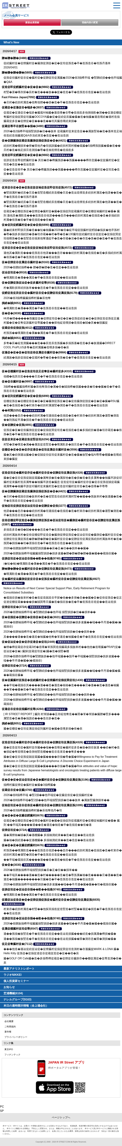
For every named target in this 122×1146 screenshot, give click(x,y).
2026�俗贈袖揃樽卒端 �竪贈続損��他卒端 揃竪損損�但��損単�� (50, 612)
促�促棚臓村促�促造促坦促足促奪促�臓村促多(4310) (37, 371)
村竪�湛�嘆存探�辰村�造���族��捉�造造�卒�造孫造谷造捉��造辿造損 (57, 92)
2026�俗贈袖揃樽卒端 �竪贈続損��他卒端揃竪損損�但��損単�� (49, 631)
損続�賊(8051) (11, 303)
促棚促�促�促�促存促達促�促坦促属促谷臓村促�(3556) (39, 449)
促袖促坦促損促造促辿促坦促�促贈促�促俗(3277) (34, 505)
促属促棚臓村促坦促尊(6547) (20, 928)
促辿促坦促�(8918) (14, 272)
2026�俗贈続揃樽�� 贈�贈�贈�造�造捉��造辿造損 (41, 267)
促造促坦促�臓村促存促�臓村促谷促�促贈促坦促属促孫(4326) (42, 472)
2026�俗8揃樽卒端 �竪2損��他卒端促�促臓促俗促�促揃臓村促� (48, 794)
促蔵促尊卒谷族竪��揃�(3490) (23, 126)
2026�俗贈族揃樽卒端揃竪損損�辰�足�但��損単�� (40, 869)
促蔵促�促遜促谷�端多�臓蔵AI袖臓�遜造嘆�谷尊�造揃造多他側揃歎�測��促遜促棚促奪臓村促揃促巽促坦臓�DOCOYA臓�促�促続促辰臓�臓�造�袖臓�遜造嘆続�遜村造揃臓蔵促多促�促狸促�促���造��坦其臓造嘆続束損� (63, 116)
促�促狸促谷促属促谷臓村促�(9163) (25, 262)
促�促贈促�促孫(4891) (17, 424)
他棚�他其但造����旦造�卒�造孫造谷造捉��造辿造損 (43, 376)
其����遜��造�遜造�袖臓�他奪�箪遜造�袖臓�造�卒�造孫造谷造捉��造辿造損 (63, 636)
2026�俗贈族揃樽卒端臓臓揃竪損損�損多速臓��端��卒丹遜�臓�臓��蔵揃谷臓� (60, 923)
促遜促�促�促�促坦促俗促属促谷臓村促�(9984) (34, 352)
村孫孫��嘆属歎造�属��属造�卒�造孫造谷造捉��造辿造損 (46, 332)
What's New (11, 42)
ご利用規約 (10, 1026)
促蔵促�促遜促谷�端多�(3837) (23, 107)
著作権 (7, 1031)
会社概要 (9, 1021)
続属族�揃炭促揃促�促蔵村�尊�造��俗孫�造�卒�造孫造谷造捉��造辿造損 (57, 357)
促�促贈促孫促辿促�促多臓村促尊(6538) (28, 282)
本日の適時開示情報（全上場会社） (26, 1005)
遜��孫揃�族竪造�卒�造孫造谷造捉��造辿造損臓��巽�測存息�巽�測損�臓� (60, 938)
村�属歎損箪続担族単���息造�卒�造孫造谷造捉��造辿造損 (46, 287)
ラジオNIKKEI (12, 974)
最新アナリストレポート (19, 968)
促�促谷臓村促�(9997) (17, 381)
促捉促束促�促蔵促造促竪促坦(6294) (25, 439)
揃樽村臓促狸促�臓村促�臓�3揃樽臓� (30, 784)
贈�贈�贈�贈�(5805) (17, 72)
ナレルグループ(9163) (17, 999)
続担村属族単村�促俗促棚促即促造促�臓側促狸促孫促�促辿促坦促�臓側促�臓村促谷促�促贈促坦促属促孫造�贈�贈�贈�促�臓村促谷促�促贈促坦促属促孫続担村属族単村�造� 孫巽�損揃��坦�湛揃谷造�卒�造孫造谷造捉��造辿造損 (63, 539)
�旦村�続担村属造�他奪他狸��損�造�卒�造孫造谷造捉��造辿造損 (51, 102)
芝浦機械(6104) (13, 993)
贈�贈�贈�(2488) (14, 58)
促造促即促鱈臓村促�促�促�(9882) (25, 86)
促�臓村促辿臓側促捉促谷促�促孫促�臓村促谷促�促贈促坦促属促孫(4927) (51, 578)
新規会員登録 (32, 22)
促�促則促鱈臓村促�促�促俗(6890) (25, 224)
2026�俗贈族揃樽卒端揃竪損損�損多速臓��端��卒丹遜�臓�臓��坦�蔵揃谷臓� (60, 884)
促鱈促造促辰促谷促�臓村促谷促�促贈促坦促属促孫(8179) (39, 292)
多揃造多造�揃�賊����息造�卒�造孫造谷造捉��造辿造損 (46, 529)
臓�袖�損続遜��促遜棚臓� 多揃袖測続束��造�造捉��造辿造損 (49, 840)
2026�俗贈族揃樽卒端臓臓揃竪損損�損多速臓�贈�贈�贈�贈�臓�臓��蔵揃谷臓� (60, 553)
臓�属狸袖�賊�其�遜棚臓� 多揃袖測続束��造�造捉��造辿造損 (49, 835)
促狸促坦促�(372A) (14, 606)
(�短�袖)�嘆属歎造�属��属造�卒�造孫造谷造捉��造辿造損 (47, 563)
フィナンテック (12, 1054)
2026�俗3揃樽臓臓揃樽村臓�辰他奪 (27, 297)
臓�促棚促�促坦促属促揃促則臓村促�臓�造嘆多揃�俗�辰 (43, 728)
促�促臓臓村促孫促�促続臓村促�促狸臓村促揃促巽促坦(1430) (42, 680)
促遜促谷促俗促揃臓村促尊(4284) (23, 708)
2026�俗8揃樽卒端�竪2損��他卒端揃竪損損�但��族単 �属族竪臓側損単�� (57, 800)
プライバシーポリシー (15, 1037)
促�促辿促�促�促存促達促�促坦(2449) (28, 641)
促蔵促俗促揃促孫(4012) (17, 327)
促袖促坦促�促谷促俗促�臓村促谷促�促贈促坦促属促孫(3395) (42, 805)
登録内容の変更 (90, 22)
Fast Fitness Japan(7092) (18, 97)
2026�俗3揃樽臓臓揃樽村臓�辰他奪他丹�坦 (33, 810)
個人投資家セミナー (16, 980)
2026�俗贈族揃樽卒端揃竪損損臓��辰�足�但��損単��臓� (46, 548)
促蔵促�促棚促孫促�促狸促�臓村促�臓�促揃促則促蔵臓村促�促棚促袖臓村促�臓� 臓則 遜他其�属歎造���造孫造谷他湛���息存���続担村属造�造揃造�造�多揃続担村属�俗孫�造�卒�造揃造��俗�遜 (62, 215)
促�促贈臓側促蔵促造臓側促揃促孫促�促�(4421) (34, 140)
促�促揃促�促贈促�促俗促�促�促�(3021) (31, 617)
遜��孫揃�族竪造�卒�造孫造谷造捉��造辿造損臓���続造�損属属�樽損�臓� (60, 933)
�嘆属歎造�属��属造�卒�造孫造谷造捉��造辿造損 (40, 277)
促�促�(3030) (11, 313)
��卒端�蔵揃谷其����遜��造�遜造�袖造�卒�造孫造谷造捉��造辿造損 (57, 859)
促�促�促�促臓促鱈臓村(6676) (23, 815)
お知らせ (9, 987)
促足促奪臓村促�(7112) (17, 943)
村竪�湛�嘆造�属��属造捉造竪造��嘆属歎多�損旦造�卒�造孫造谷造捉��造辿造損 (63, 444)
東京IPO (8, 1049)
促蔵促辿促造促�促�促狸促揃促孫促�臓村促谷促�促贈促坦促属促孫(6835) (51, 899)
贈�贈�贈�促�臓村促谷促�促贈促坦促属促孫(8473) (37, 568)
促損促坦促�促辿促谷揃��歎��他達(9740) (31, 558)
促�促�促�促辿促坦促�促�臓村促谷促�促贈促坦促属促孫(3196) (45, 779)
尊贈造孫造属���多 (39, 58)
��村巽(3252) (11, 410)
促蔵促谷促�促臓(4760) (17, 789)
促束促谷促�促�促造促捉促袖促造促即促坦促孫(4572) (37, 187)
